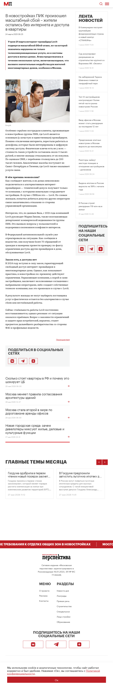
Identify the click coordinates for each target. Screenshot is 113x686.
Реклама (43, 595)
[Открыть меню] (107, 4)
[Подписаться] (33, 361)
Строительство (64, 606)
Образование (63, 621)
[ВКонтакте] (82, 249)
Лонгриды (62, 595)
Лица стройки (63, 616)
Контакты (44, 600)
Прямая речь (63, 601)
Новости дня (63, 590)
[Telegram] (91, 249)
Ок (56, 680)
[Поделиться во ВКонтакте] (12, 361)
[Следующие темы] (105, 462)
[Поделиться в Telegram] (23, 361)
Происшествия (63, 339)
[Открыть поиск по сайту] (101, 4)
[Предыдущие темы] (99, 462)
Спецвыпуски (63, 611)
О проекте (44, 590)
